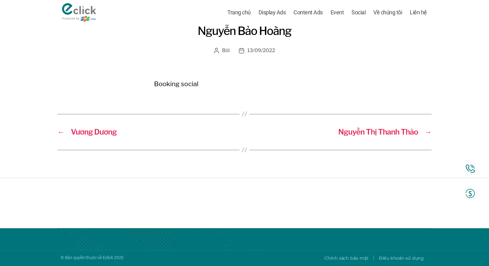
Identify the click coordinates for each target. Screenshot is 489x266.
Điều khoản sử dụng (401, 258)
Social (358, 13)
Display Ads (272, 13)
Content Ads (308, 13)
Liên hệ (418, 13)
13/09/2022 (261, 50)
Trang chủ (239, 13)
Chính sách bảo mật (346, 258)
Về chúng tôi (387, 13)
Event (337, 13)
